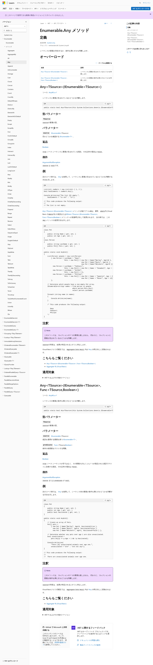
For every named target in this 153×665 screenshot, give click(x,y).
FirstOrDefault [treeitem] (12, 136)
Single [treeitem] (10, 237)
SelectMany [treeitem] (11, 229)
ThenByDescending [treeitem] (14, 275)
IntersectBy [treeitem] (11, 155)
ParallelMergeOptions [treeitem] (11, 384)
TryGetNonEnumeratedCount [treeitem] (17, 299)
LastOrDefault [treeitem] (12, 167)
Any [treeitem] (9, 62)
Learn (42, 23)
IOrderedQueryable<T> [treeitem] (12, 353)
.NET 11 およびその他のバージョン (57, 377)
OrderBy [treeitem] (10, 198)
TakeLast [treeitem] (10, 264)
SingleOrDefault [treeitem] (13, 240)
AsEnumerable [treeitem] (12, 70)
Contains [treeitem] (10, 89)
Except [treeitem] (10, 124)
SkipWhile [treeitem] (11, 252)
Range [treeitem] (10, 213)
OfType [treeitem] (10, 190)
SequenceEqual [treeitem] (13, 233)
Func (56, 445)
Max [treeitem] (9, 175)
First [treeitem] (9, 132)
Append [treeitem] (10, 66)
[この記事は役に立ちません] (130, 52)
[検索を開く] (140, 3)
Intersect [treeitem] (10, 151)
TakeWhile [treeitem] (11, 268)
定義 (128, 27)
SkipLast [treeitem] (10, 248)
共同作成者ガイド (54, 643)
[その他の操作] (111, 23)
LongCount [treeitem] (11, 171)
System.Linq (51, 43)
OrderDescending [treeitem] (13, 206)
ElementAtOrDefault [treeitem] (14, 116)
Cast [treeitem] (9, 78)
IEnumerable (55, 133)
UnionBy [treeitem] (10, 306)
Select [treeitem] (10, 225)
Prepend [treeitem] (10, 209)
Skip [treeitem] (9, 244)
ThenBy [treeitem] (10, 271)
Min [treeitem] (9, 182)
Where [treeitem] (10, 310)
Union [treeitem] (10, 302)
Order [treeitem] (9, 194)
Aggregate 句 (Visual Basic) (57, 366)
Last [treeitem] (9, 163)
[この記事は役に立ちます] (127, 52)
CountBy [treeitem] (10, 97)
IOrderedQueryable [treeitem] (10, 349)
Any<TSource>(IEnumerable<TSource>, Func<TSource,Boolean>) (71, 363)
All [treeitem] (8, 58)
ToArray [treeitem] (10, 279)
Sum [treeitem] (9, 256)
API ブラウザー (59, 23)
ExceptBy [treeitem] (10, 128)
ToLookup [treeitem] (11, 295)
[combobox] (15, 26)
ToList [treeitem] (9, 291)
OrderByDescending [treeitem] (14, 202)
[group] (77, 107)
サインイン (146, 3)
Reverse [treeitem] (10, 221)
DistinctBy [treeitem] (11, 109)
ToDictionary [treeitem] (12, 283)
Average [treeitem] (10, 74)
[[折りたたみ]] (26, 22)
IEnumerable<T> (66, 136)
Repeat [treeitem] (10, 217)
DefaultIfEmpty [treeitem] (12, 101)
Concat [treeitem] (10, 85)
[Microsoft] (4, 2)
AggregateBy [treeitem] (12, 54)
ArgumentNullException (51, 162)
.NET (48, 23)
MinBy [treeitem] (10, 186)
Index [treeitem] (9, 147)
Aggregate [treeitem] (11, 51)
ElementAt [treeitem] (11, 113)
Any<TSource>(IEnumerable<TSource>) (54, 72)
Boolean (45, 147)
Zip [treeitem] (9, 314)
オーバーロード (132, 30)
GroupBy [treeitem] (10, 140)
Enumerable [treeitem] (10, 43)
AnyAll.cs (52, 92)
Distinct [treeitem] (10, 105)
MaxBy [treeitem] (10, 178)
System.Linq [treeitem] (8, 35)
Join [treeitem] (9, 159)
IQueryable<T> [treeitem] (9, 361)
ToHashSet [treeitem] (11, 287)
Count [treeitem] (10, 93)
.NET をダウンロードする (140, 9)
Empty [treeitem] (10, 120)
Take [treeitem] (9, 260)
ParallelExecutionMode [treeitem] (11, 380)
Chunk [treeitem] (10, 82)
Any (59, 177)
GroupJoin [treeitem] (11, 144)
